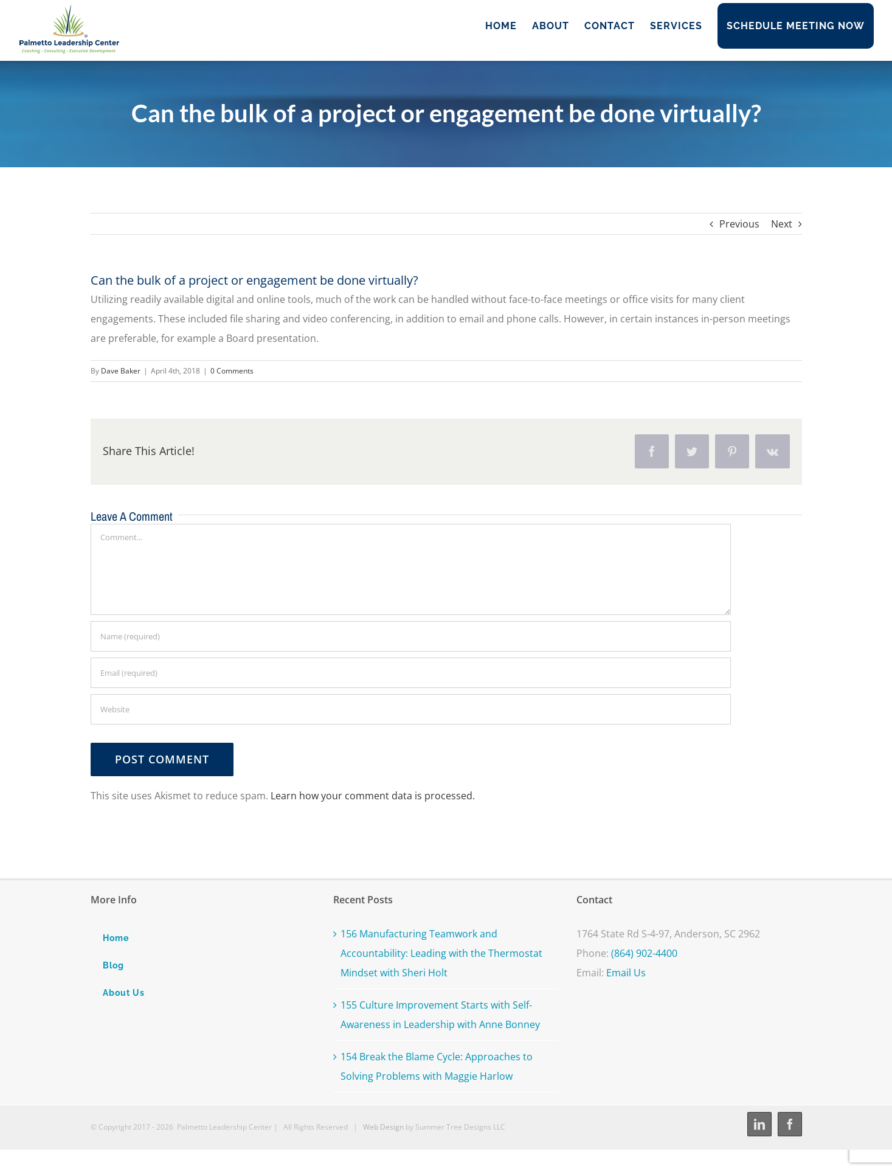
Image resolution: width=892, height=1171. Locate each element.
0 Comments (232, 371)
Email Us (626, 972)
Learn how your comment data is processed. (373, 795)
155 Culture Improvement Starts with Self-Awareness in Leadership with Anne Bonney (440, 1014)
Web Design (383, 1127)
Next (781, 224)
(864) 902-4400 (644, 953)
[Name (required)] (411, 636)
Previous (739, 224)
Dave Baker (120, 371)
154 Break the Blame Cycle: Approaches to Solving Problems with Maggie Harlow (437, 1066)
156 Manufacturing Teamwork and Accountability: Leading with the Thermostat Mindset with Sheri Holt (441, 953)
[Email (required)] (411, 673)
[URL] (411, 709)
